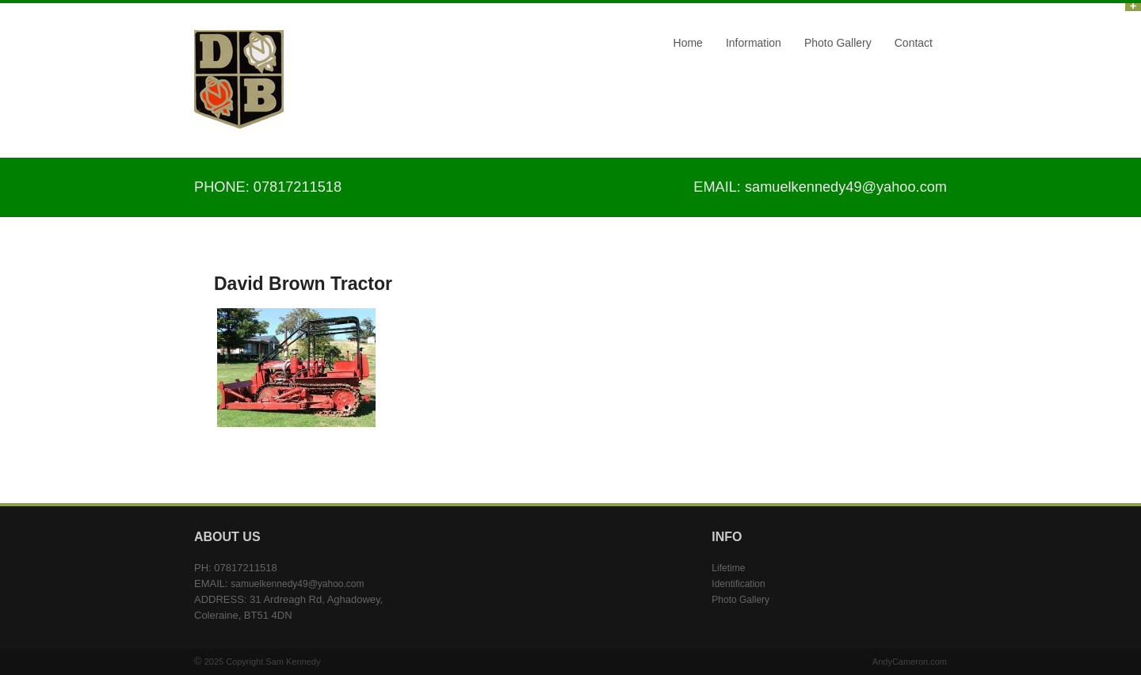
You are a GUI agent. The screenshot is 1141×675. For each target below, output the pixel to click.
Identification (738, 583)
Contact (914, 42)
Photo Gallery (838, 42)
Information (753, 42)
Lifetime (728, 568)
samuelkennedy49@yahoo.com (846, 187)
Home (688, 42)
